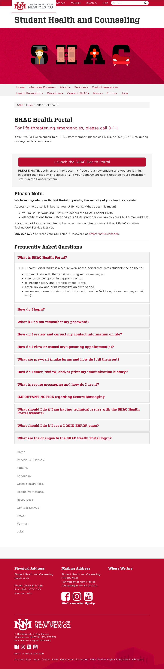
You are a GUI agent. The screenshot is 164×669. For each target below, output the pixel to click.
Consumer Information (74, 659)
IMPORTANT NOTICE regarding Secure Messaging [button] (61, 397)
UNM (20, 105)
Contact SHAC (78, 94)
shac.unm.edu (23, 593)
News (98, 94)
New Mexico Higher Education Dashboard (116, 659)
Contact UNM (49, 659)
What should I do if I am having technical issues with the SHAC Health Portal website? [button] (78, 411)
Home (20, 87)
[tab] (82, 257)
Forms (112, 94)
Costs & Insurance (105, 88)
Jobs (124, 93)
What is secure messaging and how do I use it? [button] (58, 384)
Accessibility (22, 659)
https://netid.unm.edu (104, 234)
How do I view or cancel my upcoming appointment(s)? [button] (65, 347)
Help (105, 2)
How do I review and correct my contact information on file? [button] (69, 334)
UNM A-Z (59, 2)
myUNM (75, 2)
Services (81, 88)
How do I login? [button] (31, 309)
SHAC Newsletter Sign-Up (78, 603)
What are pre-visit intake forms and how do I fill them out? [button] (68, 359)
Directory (91, 2)
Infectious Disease (42, 88)
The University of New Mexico (34, 6)
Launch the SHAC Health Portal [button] (82, 162)
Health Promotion (29, 94)
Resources (55, 94)
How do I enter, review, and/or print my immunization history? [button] (72, 372)
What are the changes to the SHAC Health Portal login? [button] (64, 438)
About (65, 88)
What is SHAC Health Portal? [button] (42, 257)
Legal (36, 659)
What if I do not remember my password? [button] (53, 322)
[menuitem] (20, 87)
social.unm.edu (34, 653)
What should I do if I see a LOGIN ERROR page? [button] (58, 426)
